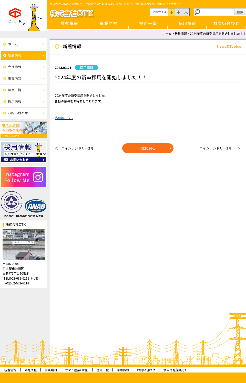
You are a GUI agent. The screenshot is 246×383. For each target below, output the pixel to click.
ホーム (167, 33)
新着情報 (181, 33)
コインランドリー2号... (78, 148)
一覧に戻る (147, 148)
